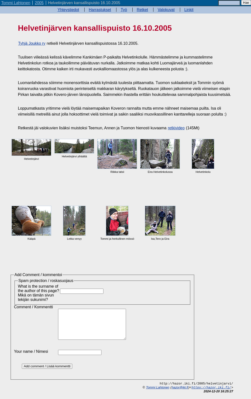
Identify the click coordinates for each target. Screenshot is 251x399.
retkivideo (176, 128)
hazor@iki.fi (180, 393)
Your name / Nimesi (31, 357)
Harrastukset (100, 10)
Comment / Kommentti (33, 307)
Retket (142, 10)
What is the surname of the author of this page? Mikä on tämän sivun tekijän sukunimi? (38, 293)
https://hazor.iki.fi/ (211, 393)
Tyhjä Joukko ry (31, 43)
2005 (39, 3)
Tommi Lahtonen (15, 3)
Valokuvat (166, 10)
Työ (124, 10)
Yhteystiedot (68, 10)
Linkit (188, 10)
